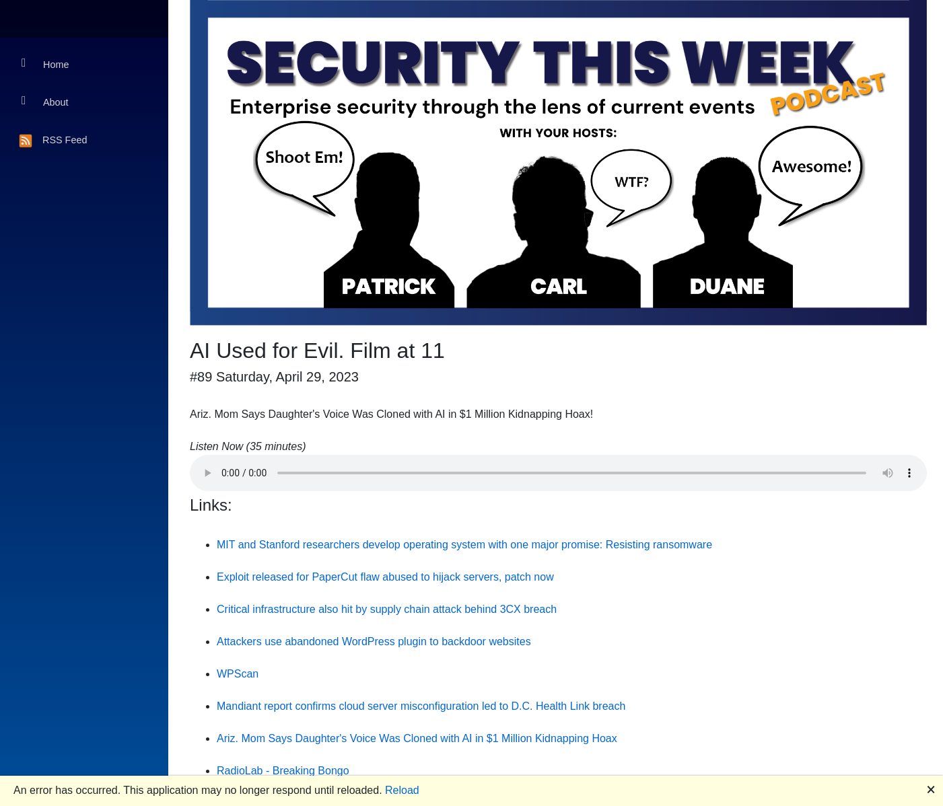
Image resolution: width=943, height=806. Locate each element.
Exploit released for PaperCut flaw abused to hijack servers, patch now (385, 577)
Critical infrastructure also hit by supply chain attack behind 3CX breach (387, 609)
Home (45, 63)
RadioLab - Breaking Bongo (283, 770)
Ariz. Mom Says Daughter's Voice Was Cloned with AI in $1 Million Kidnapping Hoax (417, 738)
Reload (402, 790)
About (45, 101)
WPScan (237, 674)
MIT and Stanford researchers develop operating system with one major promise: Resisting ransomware (464, 544)
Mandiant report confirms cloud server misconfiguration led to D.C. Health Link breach (421, 706)
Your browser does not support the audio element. (558, 473)
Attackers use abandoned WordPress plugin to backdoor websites (374, 641)
